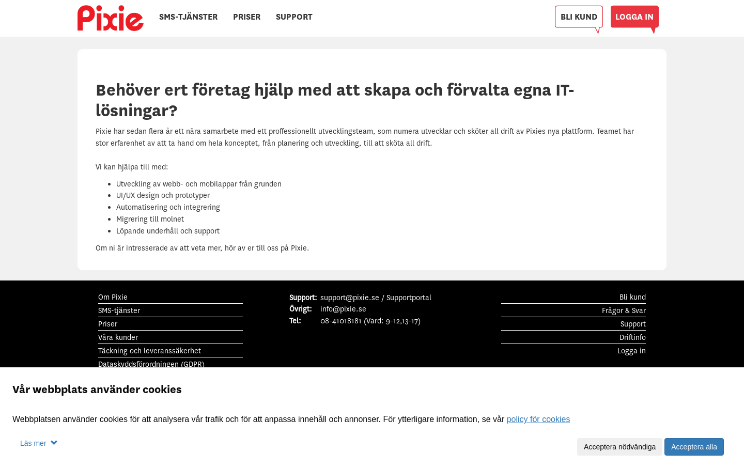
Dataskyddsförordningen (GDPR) (151, 364)
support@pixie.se (349, 298)
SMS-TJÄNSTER (188, 16)
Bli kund (632, 297)
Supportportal (408, 298)
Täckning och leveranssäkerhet (149, 351)
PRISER (246, 16)
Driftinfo (632, 337)
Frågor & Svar (624, 311)
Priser (107, 324)
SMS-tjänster (119, 311)
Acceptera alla (694, 447)
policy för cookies (538, 419)
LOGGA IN (634, 16)
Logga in (631, 351)
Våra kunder (118, 337)
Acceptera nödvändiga (620, 447)
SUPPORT (294, 16)
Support (633, 324)
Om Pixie (113, 297)
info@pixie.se (343, 309)
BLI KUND (579, 16)
